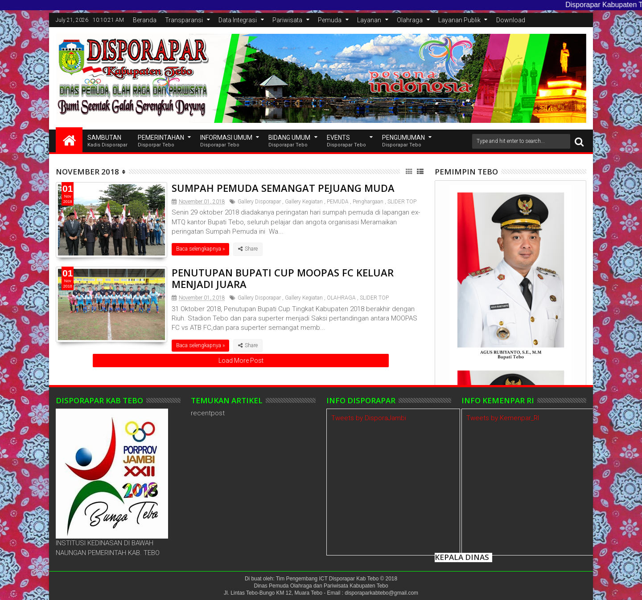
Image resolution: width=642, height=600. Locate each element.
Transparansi (184, 20)
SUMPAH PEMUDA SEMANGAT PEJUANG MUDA (283, 188)
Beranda (144, 20)
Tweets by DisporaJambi (368, 418)
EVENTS (346, 141)
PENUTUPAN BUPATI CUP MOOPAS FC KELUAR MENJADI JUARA (283, 278)
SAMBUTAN (107, 141)
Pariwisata (287, 20)
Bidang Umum (289, 141)
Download (510, 20)
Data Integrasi (237, 20)
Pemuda (330, 20)
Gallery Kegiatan (304, 202)
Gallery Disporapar (259, 202)
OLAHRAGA (341, 298)
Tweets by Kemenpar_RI (502, 418)
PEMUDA (338, 202)
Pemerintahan (161, 141)
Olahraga (410, 20)
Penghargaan (368, 202)
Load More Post (240, 360)
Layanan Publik (459, 20)
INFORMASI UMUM (226, 141)
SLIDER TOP (401, 202)
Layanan (369, 20)
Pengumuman (403, 141)
